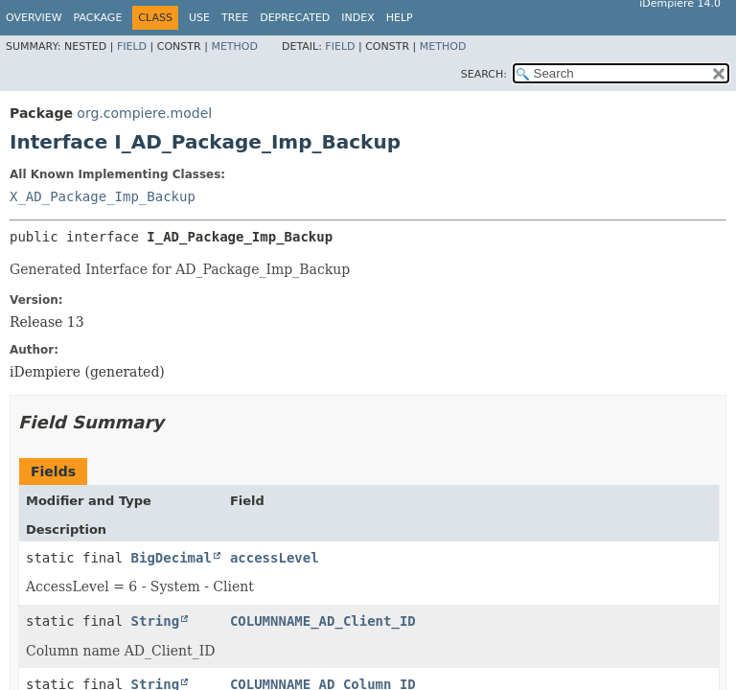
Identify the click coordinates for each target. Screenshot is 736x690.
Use (199, 18)
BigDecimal (171, 557)
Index (357, 18)
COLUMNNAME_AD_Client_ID (323, 621)
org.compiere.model (144, 113)
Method (234, 46)
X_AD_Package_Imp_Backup (103, 196)
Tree (234, 18)
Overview (34, 18)
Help (399, 18)
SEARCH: (484, 74)
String (155, 621)
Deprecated (295, 18)
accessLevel (274, 557)
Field (132, 46)
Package (98, 18)
